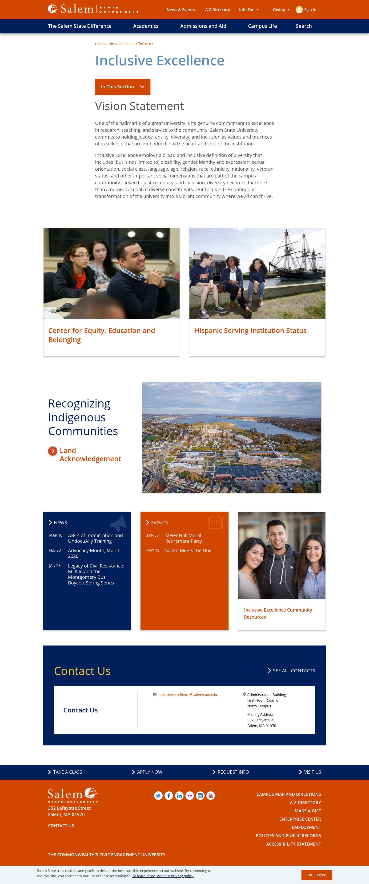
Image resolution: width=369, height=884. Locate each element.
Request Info (233, 773)
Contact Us (62, 827)
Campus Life (262, 26)
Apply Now (150, 773)
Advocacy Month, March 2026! (94, 553)
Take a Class (68, 773)
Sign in (310, 9)
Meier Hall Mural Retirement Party (183, 538)
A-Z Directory (216, 9)
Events (159, 522)
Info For (244, 9)
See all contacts (294, 670)
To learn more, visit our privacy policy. (163, 875)
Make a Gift (307, 812)
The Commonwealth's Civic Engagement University (110, 856)
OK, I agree (316, 875)
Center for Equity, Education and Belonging (107, 334)
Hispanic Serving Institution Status (257, 330)
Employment (305, 829)
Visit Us (312, 773)
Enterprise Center (299, 820)
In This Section (117, 86)
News (60, 522)
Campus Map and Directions (287, 795)
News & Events (179, 9)
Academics (145, 26)
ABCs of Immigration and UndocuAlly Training (95, 538)
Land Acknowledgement (94, 456)
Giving (277, 9)
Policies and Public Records (286, 837)
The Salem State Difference (80, 26)
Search (304, 26)
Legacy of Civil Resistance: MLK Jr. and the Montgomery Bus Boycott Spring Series (96, 574)
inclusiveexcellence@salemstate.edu (188, 694)
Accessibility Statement (292, 845)
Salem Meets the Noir (188, 550)
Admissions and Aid (203, 26)
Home (99, 43)
